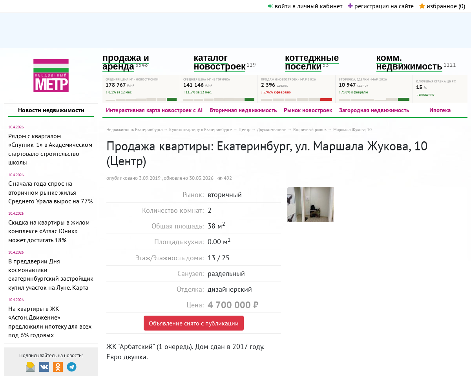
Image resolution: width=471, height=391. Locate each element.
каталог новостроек (220, 62)
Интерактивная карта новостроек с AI (154, 110)
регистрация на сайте (381, 6)
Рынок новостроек (308, 110)
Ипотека (440, 110)
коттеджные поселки (312, 62)
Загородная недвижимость (374, 110)
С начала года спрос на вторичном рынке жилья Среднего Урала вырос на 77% (50, 192)
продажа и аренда (125, 62)
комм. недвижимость (409, 62)
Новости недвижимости (51, 110)
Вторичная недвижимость (243, 110)
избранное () (442, 6)
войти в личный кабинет (305, 6)
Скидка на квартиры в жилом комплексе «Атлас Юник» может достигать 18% (48, 231)
